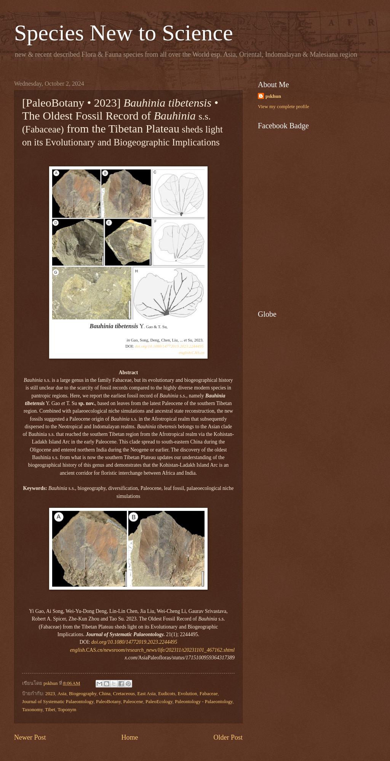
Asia (62, 693)
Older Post (228, 737)
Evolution (187, 693)
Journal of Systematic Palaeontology (58, 701)
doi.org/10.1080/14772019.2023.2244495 (169, 346)
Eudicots (166, 693)
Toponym (67, 709)
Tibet (50, 709)
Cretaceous (124, 693)
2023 (50, 693)
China (105, 693)
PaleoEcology (159, 701)
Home (129, 737)
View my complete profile (283, 106)
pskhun (273, 96)
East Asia (146, 693)
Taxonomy (32, 709)
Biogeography (82, 693)
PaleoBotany (108, 701)
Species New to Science (123, 32)
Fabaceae (209, 693)
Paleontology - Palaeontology (204, 701)
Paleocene (133, 701)
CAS (192, 352)
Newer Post (30, 737)
